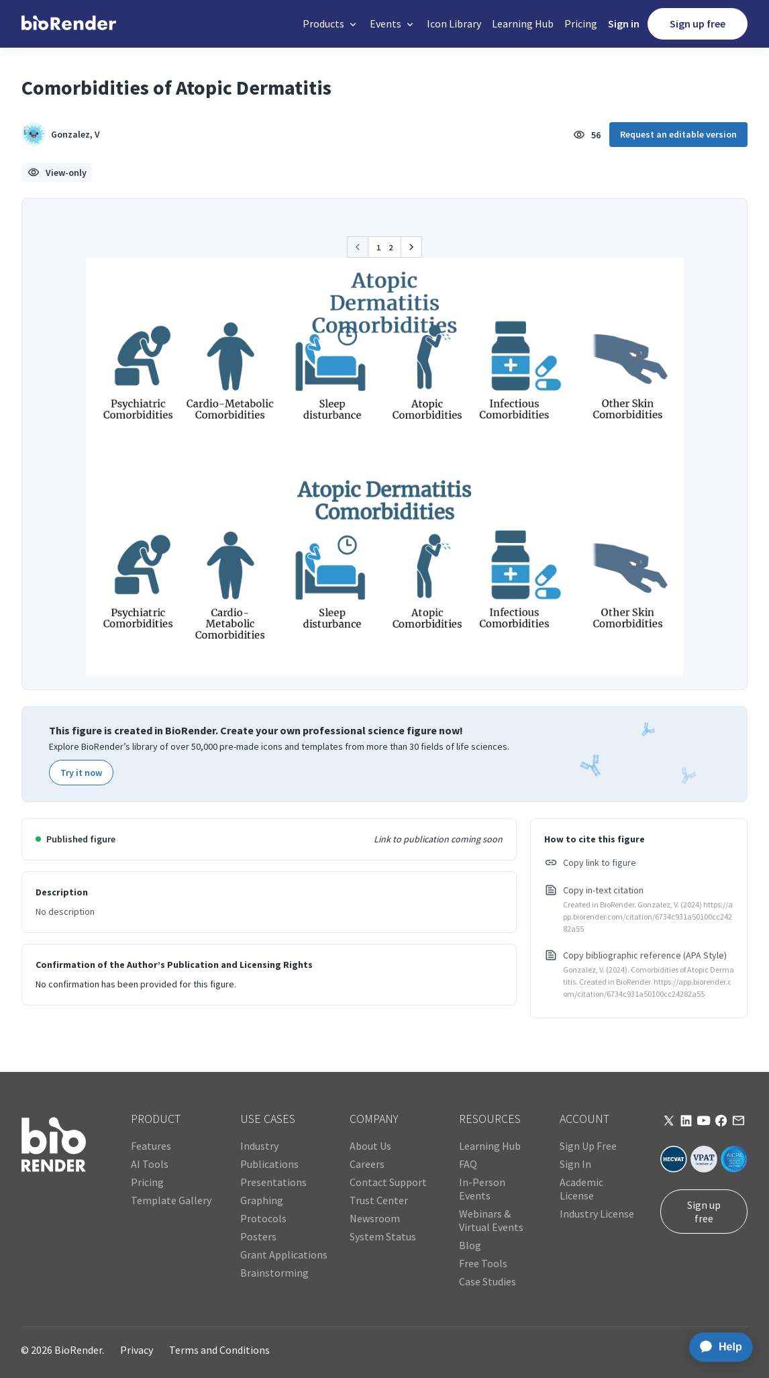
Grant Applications (283, 1254)
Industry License (597, 1213)
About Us (370, 1145)
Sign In (575, 1164)
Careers (367, 1164)
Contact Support (388, 1182)
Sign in (623, 23)
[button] (331, 23)
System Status (383, 1236)
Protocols (263, 1218)
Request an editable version (678, 134)
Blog (470, 1245)
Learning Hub (523, 23)
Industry (259, 1145)
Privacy (136, 1350)
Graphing (261, 1200)
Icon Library (454, 23)
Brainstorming (274, 1272)
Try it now (81, 773)
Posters (258, 1236)
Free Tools (483, 1263)
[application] (717, 1347)
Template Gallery (171, 1200)
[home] (68, 24)
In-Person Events (482, 1188)
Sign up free (697, 23)
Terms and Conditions (219, 1350)
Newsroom (375, 1218)
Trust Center (379, 1200)
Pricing (580, 23)
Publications (269, 1164)
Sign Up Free (588, 1145)
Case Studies (487, 1281)
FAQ (468, 1164)
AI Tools (149, 1164)
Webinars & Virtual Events (491, 1220)
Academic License (581, 1188)
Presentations (273, 1182)
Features (151, 1145)
